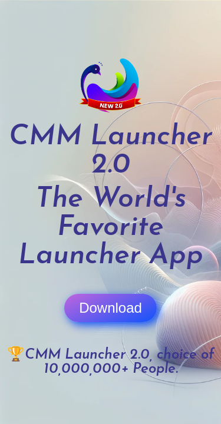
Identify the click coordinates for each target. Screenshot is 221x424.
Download (110, 308)
